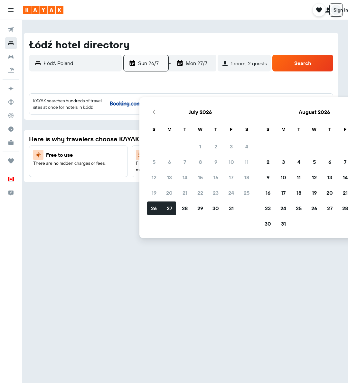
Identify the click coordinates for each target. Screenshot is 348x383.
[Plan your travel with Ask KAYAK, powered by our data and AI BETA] (11, 88)
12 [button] (30, 154)
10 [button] (107, 138)
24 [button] (107, 169)
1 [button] (76, 123)
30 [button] (92, 185)
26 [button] (30, 185)
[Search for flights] (11, 29)
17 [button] (107, 154)
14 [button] (61, 154)
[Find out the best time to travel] (11, 129)
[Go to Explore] (11, 102)
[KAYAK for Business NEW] (11, 142)
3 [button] (107, 123)
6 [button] (45, 138)
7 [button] (61, 138)
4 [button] (122, 123)
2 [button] (91, 123)
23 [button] (92, 169)
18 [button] (122, 154)
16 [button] (91, 154)
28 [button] (61, 185)
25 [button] (123, 169)
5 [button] (30, 138)
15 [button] (76, 154)
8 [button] (76, 138)
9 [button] (91, 138)
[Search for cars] (11, 56)
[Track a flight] (11, 115)
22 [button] (76, 169)
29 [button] (76, 185)
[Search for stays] (11, 43)
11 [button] (123, 138)
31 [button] (107, 185)
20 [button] (45, 169)
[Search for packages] (11, 70)
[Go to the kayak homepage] (43, 10)
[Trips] (11, 160)
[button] (11, 10)
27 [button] (45, 185)
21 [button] (61, 169)
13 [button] (45, 154)
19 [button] (30, 169)
